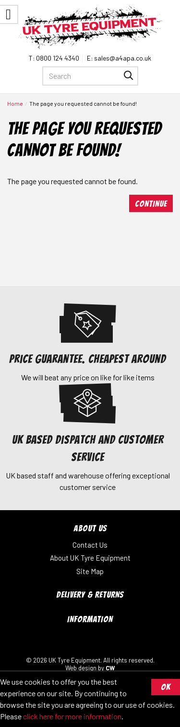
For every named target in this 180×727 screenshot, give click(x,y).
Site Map (90, 571)
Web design (80, 668)
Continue (151, 203)
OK (165, 686)
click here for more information (72, 716)
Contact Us (90, 544)
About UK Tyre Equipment (90, 557)
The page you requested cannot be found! (83, 103)
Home (15, 103)
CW (110, 668)
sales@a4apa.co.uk (122, 58)
